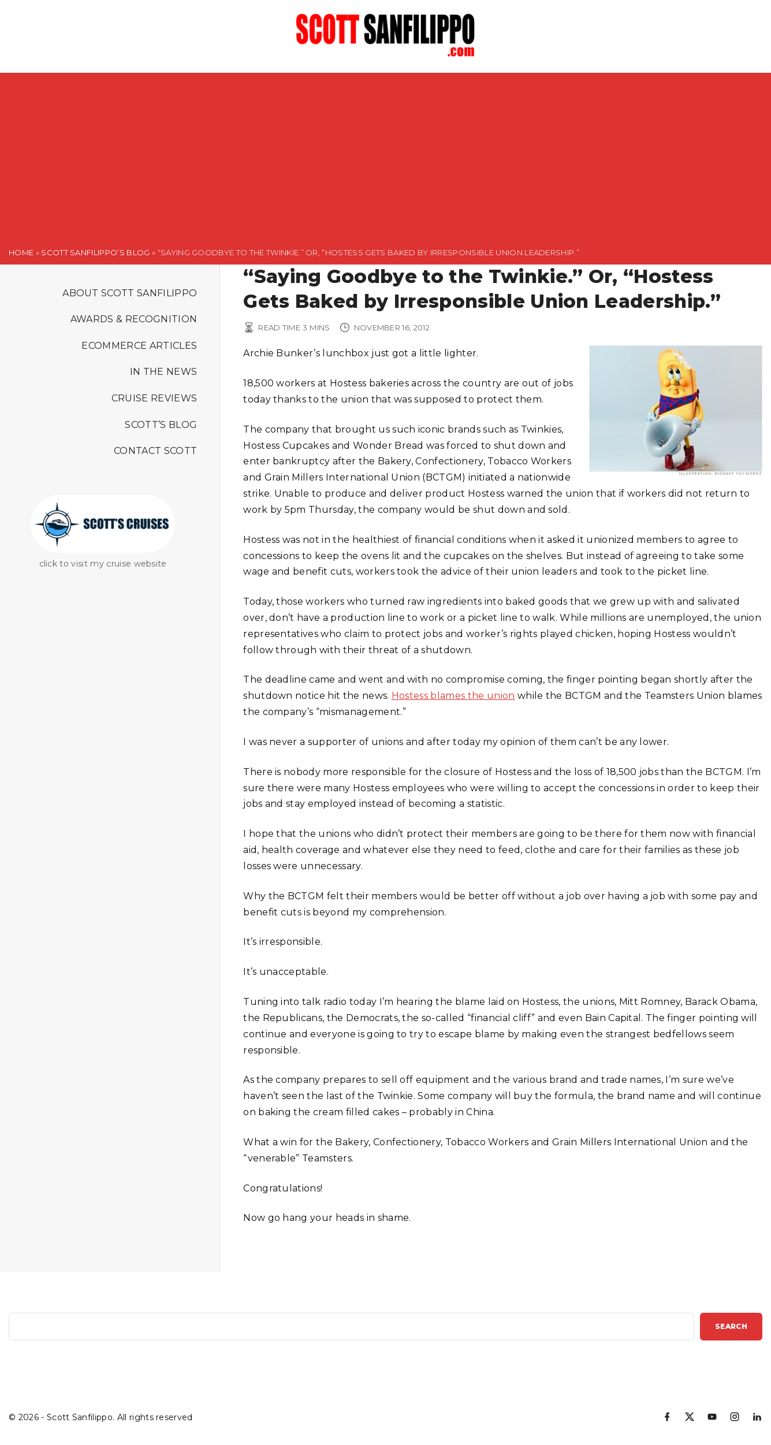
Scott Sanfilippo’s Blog (95, 252)
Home (21, 252)
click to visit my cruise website (103, 563)
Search (731, 1326)
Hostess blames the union (453, 695)
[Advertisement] (385, 153)
